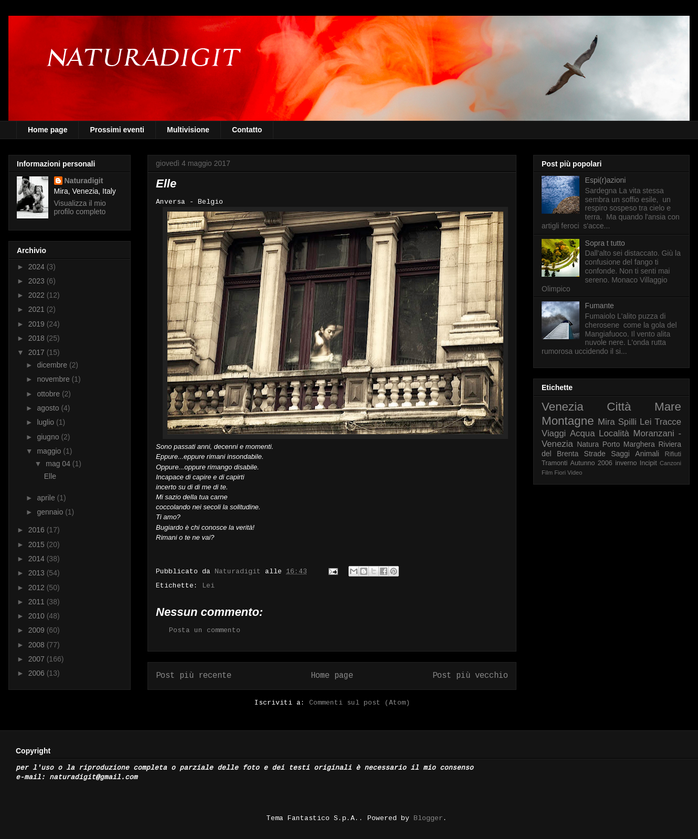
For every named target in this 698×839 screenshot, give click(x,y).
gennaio (51, 512)
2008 (37, 645)
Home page (47, 129)
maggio (50, 451)
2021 (37, 309)
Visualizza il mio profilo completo (80, 207)
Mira (606, 422)
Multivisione (188, 129)
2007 (37, 659)
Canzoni (670, 463)
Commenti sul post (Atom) (359, 703)
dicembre (53, 365)
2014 (37, 558)
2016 (37, 530)
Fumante (599, 305)
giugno (49, 437)
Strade (595, 453)
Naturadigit (240, 571)
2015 (37, 544)
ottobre (49, 394)
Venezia (563, 406)
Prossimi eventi (117, 129)
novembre (54, 379)
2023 (37, 281)
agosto (49, 408)
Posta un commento (204, 630)
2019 (37, 324)
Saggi (620, 453)
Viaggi (554, 433)
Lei (208, 586)
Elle (50, 476)
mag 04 (59, 463)
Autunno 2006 (591, 463)
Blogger (428, 818)
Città (619, 406)
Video (574, 472)
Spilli (627, 422)
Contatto (247, 129)
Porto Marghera (628, 444)
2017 (37, 352)
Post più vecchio (470, 676)
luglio (46, 422)
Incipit (648, 463)
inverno (626, 463)
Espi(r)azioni (605, 180)
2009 (37, 630)
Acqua (582, 433)
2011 (37, 601)
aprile (47, 498)
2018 (37, 338)
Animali (647, 453)
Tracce (667, 422)
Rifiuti (673, 454)
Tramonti (554, 463)
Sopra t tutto (605, 243)
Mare (667, 406)
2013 (37, 573)
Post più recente (193, 676)
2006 (37, 673)
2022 (37, 295)
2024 (37, 267)
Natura (588, 444)
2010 (37, 616)
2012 (37, 587)
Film (547, 472)
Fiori (560, 472)
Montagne (568, 420)
